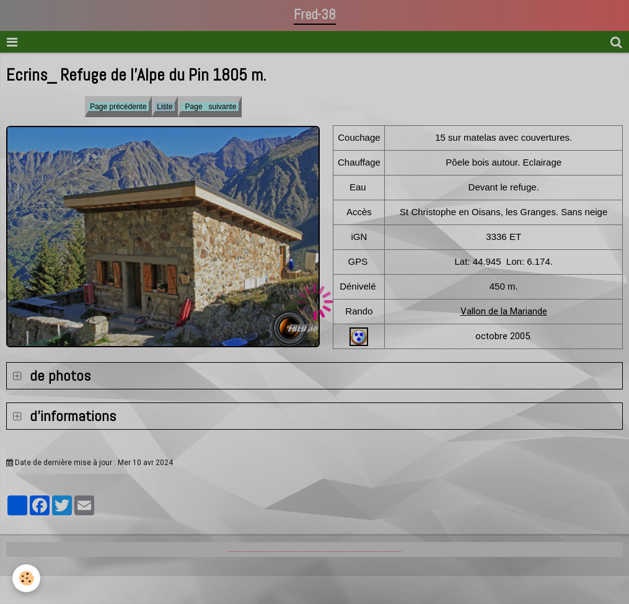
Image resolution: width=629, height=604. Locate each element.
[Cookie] (26, 578)
